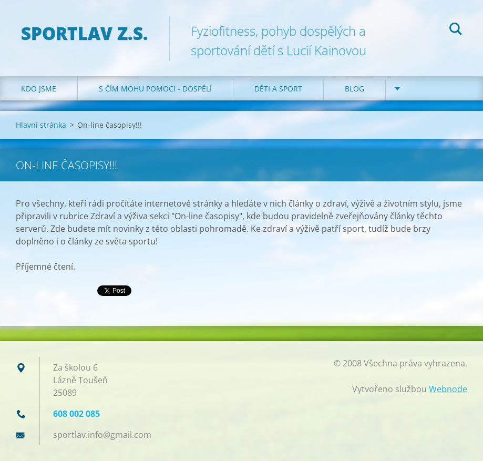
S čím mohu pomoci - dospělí (155, 89)
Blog (354, 89)
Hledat (455, 30)
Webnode (448, 389)
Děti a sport (278, 89)
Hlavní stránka (41, 125)
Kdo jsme (38, 89)
